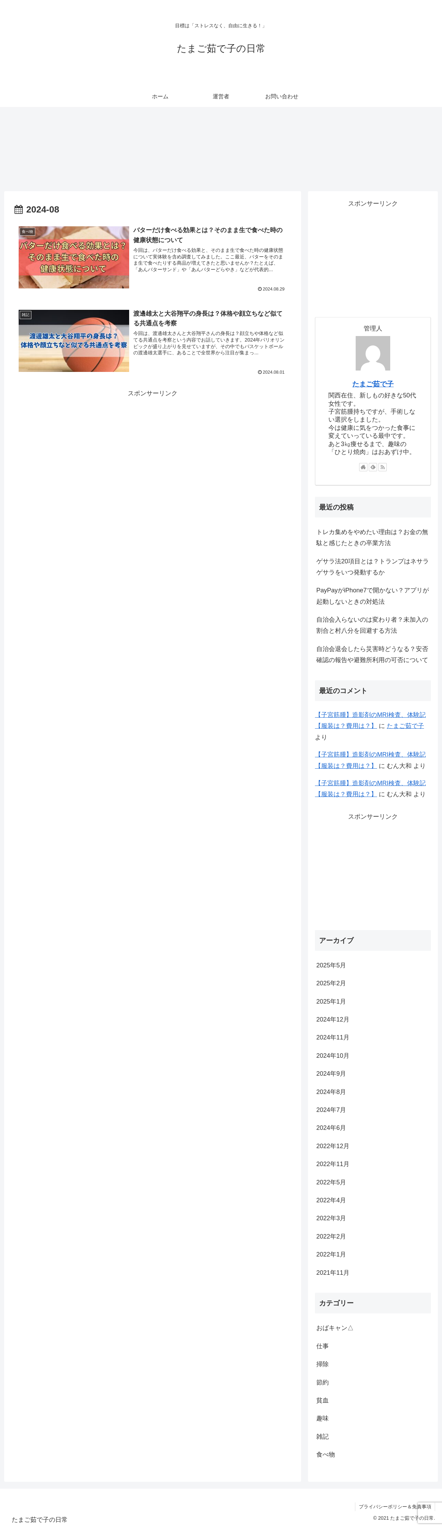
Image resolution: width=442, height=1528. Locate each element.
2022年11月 (332, 1164)
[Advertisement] (153, 447)
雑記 (322, 1436)
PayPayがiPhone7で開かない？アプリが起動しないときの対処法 (372, 596)
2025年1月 (331, 1001)
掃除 (322, 1364)
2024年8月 (331, 1091)
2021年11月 (332, 1272)
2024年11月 (332, 1037)
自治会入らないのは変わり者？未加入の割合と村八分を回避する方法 (372, 625)
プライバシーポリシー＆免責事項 (395, 1506)
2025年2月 (331, 983)
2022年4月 (331, 1200)
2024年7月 (331, 1109)
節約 (322, 1382)
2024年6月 (331, 1127)
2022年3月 (331, 1218)
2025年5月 (331, 965)
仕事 (322, 1346)
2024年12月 (332, 1019)
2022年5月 (331, 1182)
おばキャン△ (335, 1327)
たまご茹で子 (373, 384)
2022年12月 (332, 1146)
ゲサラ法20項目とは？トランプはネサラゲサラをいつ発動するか (372, 567)
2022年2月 (331, 1236)
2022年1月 (331, 1254)
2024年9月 (331, 1073)
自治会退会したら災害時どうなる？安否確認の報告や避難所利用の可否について (372, 654)
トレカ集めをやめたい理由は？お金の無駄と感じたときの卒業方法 (372, 537)
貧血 (322, 1400)
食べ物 (325, 1454)
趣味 (322, 1418)
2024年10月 (332, 1055)
